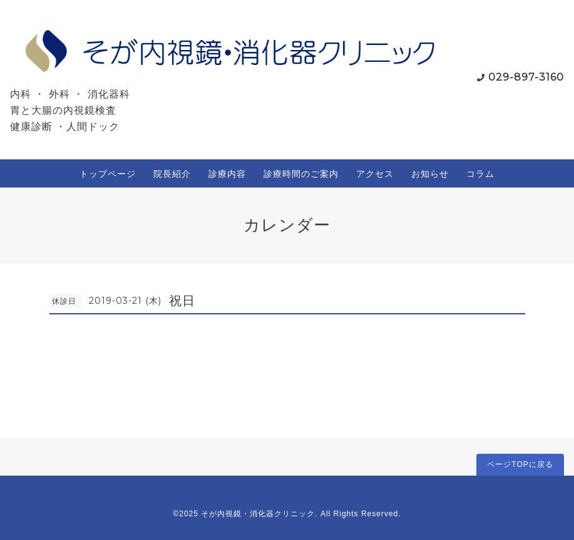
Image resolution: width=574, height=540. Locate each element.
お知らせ (430, 174)
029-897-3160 (526, 77)
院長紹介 (172, 174)
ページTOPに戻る (520, 464)
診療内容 (227, 174)
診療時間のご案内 (301, 174)
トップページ (107, 174)
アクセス (375, 174)
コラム (480, 174)
